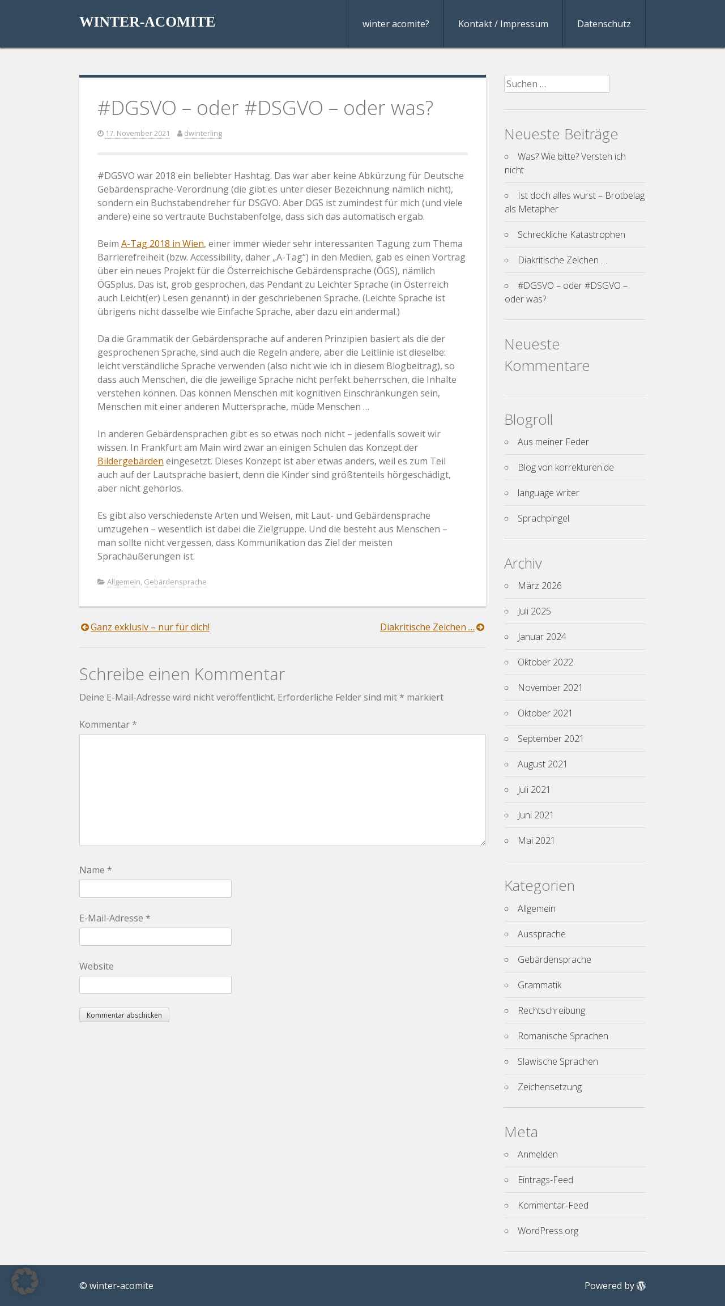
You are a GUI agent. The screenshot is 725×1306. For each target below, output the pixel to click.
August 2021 (543, 764)
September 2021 (551, 738)
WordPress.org (548, 1230)
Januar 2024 (542, 636)
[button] (25, 1281)
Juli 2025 (534, 611)
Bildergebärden (130, 461)
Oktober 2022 (545, 662)
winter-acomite (147, 22)
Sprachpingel (543, 518)
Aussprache (542, 934)
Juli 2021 (534, 789)
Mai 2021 (537, 840)
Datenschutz (604, 24)
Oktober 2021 (545, 713)
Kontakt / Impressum (503, 24)
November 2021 (550, 687)
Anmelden (538, 1154)
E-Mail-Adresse (115, 918)
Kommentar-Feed (553, 1205)
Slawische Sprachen (558, 1061)
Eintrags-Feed (545, 1179)
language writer (548, 492)
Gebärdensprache (175, 582)
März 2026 (540, 585)
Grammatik (539, 985)
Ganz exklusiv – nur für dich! (150, 627)
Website (96, 966)
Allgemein (123, 582)
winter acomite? (395, 24)
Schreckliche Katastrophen (571, 234)
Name (95, 870)
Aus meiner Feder (553, 442)
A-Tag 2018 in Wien (162, 243)
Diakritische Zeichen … (427, 627)
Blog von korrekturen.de (566, 467)
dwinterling (203, 133)
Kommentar (108, 724)
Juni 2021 (536, 815)
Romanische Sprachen (563, 1036)
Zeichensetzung (550, 1087)
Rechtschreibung (551, 1010)
